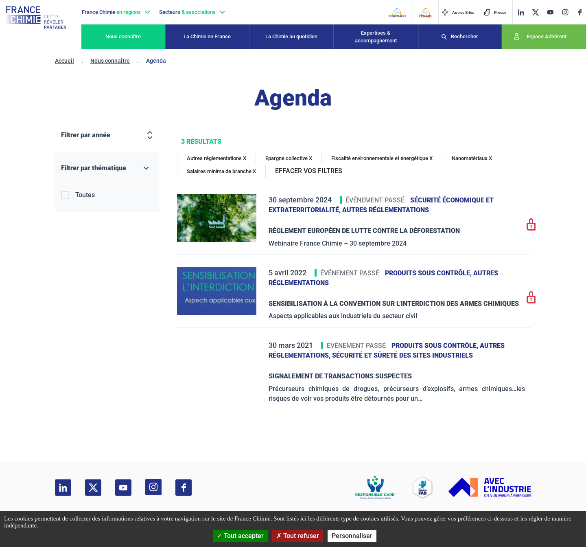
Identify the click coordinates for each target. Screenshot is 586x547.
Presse (495, 12)
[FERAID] (425, 12)
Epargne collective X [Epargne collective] (288, 158)
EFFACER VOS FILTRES (308, 171)
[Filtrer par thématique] (107, 168)
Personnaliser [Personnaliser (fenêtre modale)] (352, 536)
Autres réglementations (385, 210)
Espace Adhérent (546, 36)
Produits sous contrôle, (429, 273)
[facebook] (580, 12)
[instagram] (565, 12)
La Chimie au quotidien (291, 36)
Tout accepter (240, 536)
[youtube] (550, 12)
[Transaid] (397, 12)
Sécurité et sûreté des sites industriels (402, 355)
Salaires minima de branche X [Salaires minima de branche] (221, 171)
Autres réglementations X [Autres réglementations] (216, 158)
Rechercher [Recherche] (464, 36)
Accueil (64, 60)
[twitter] (535, 12)
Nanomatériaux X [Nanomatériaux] (472, 158)
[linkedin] (521, 12)
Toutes (85, 195)
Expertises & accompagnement (376, 37)
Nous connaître (123, 36)
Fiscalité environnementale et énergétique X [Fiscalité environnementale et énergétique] (382, 158)
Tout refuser (297, 536)
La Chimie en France (207, 36)
